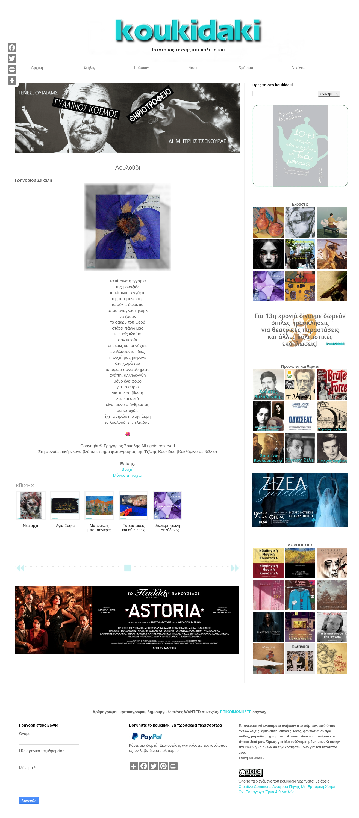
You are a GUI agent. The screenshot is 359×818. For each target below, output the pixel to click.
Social (194, 68)
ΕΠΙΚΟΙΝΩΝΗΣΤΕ (236, 712)
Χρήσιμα (246, 68)
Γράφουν (141, 68)
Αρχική (37, 68)
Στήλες (89, 68)
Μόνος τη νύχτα (127, 475)
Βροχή (128, 469)
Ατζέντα (298, 68)
